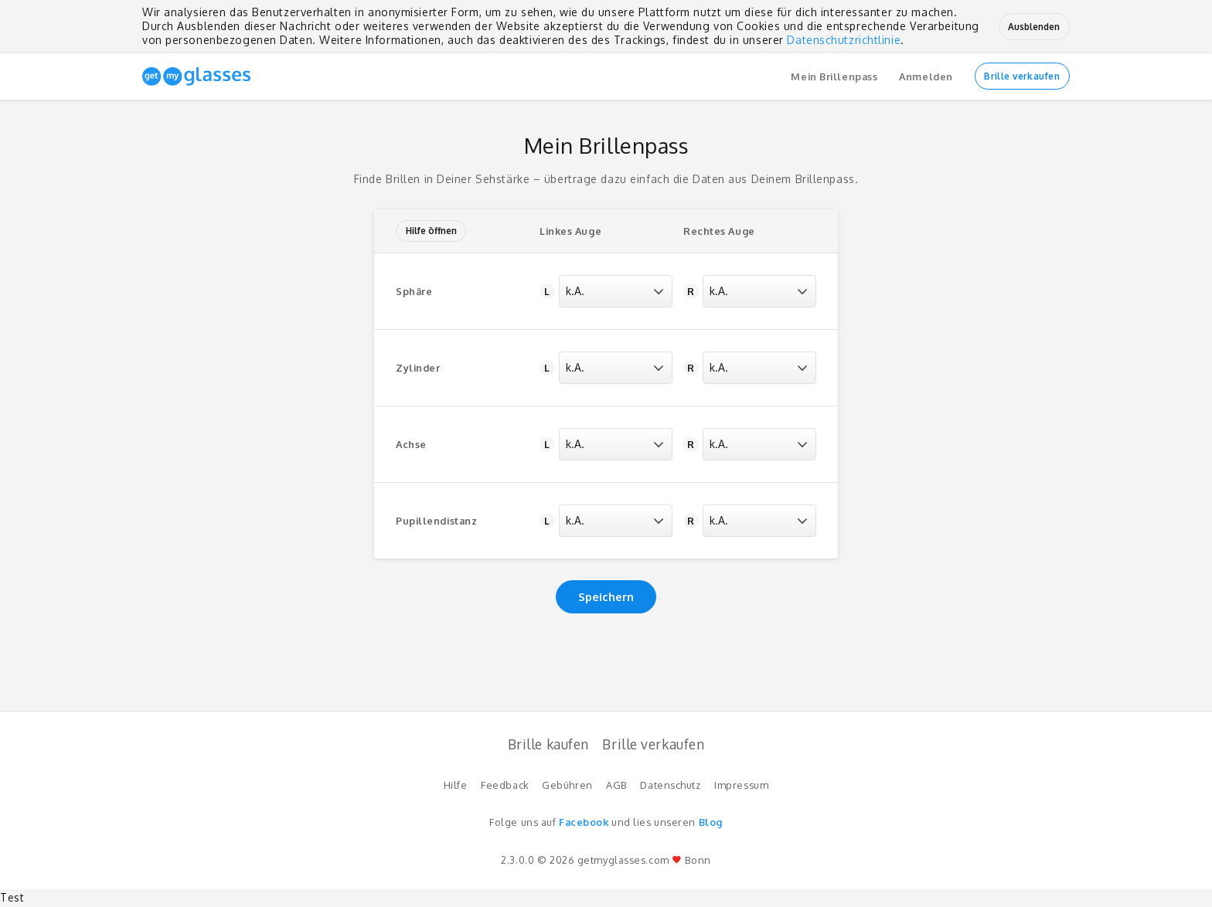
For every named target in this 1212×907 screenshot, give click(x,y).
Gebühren (567, 785)
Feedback (504, 785)
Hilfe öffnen (431, 230)
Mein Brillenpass (834, 76)
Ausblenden (1034, 26)
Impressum (741, 785)
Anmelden (925, 76)
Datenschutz (670, 785)
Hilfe (456, 785)
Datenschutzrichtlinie (843, 39)
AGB (616, 785)
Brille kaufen (548, 743)
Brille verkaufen (1022, 76)
